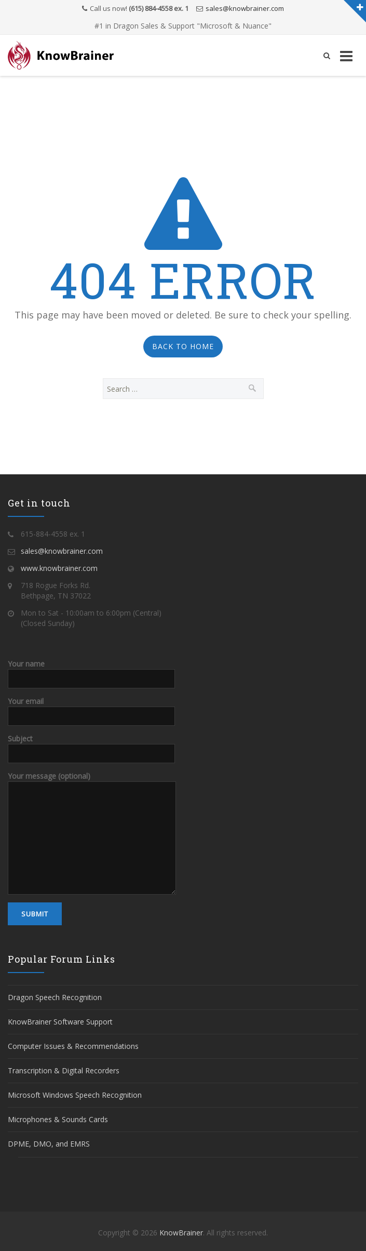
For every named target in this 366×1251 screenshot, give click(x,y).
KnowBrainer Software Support (60, 1022)
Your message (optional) (92, 806)
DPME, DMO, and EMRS (49, 1144)
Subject (91, 745)
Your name (91, 671)
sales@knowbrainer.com (245, 8)
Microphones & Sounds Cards (58, 1119)
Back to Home (183, 346)
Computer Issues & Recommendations (73, 1046)
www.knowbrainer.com (59, 568)
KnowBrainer (181, 1232)
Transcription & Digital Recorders (63, 1070)
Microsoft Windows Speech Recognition (75, 1095)
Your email (91, 708)
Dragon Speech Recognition (55, 997)
